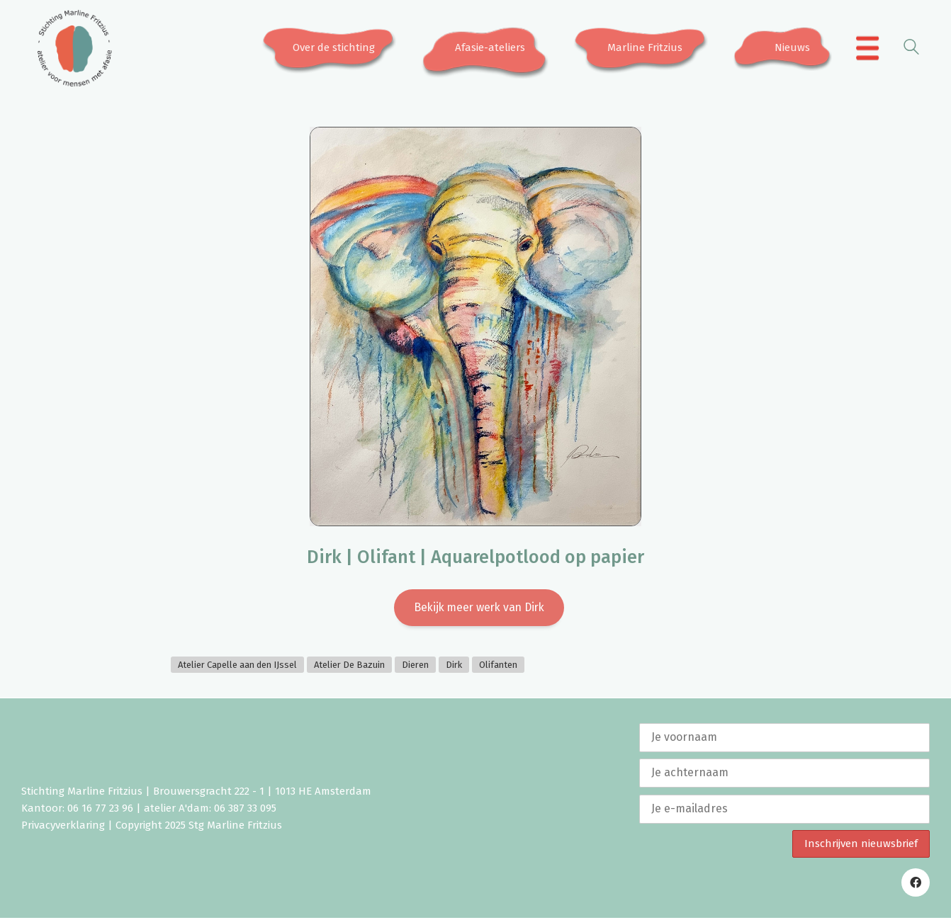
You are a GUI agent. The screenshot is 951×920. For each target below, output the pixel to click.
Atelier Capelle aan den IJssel (237, 666)
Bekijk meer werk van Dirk (479, 608)
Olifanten (498, 666)
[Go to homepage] (74, 48)
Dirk (454, 666)
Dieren (415, 666)
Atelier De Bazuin (349, 666)
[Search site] (911, 49)
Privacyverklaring (63, 827)
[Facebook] (915, 884)
